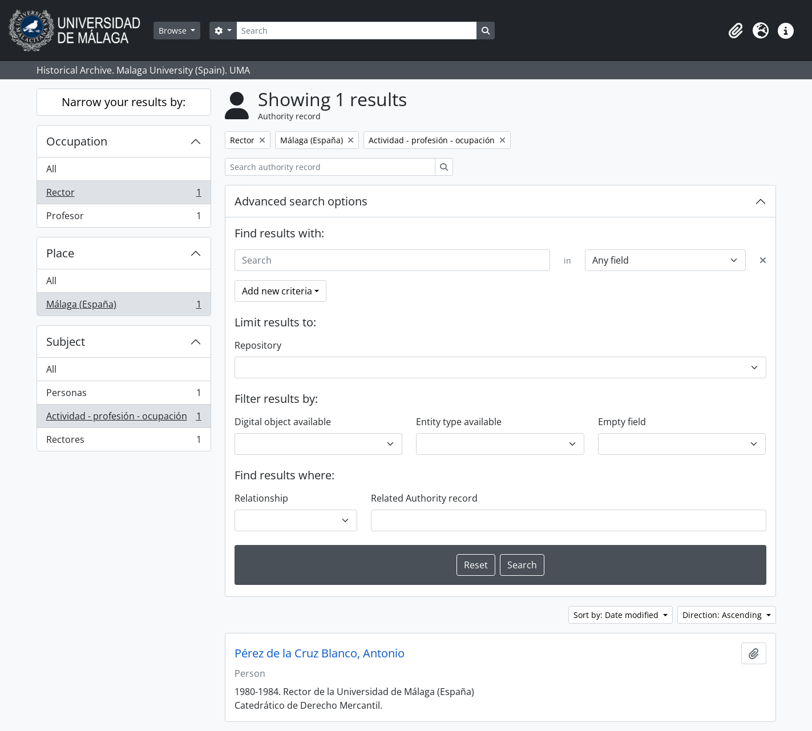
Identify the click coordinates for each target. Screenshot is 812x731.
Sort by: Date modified (617, 614)
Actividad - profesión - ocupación (123, 418)
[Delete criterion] (763, 260)
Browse (174, 30)
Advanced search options (301, 201)
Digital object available (283, 421)
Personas (123, 395)
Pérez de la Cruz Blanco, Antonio (320, 653)
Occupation (76, 141)
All (51, 169)
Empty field (622, 421)
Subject (65, 341)
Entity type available (459, 421)
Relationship (261, 498)
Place (60, 253)
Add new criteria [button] (277, 291)
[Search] (356, 30)
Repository (258, 345)
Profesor (123, 218)
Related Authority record (424, 498)
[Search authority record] (330, 167)
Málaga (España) (123, 306)
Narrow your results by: (123, 102)
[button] (735, 30)
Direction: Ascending (723, 614)
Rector (123, 194)
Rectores (123, 442)
